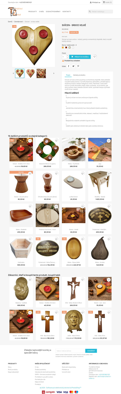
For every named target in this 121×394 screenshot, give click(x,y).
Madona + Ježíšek (21, 303)
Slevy (9, 367)
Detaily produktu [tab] (79, 75)
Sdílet (68, 66)
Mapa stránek (39, 382)
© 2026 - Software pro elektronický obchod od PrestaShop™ (60, 388)
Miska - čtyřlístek (73, 164)
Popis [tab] (68, 75)
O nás (41, 12)
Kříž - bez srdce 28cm (47, 335)
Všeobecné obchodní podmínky (45, 372)
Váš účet (65, 364)
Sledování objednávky (69, 367)
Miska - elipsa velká (74, 262)
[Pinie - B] (63, 48)
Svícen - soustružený (21, 197)
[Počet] (64, 57)
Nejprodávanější (13, 372)
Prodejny (38, 384)
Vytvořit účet (66, 372)
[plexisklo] (73, 48)
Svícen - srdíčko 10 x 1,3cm (21, 164)
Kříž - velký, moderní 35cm (73, 303)
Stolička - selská (100, 197)
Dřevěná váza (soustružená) (47, 197)
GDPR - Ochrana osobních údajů (45, 374)
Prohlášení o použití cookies (44, 377)
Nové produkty (13, 369)
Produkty (32, 12)
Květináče (21, 262)
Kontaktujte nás (40, 379)
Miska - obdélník (21, 229)
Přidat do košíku (80, 57)
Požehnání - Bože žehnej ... (47, 262)
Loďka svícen (73, 197)
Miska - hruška (99, 262)
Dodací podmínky (53, 12)
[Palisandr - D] (66, 48)
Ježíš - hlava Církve (73, 335)
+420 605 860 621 (25, 2)
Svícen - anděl (73, 229)
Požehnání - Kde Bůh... (100, 229)
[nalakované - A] (70, 48)
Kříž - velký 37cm (100, 335)
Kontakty (67, 12)
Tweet (73, 66)
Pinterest (78, 66)
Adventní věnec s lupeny (47, 164)
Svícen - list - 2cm (100, 303)
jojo (100, 164)
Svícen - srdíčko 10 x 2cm (47, 303)
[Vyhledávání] (100, 11)
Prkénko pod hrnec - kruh (47, 229)
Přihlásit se (65, 369)
